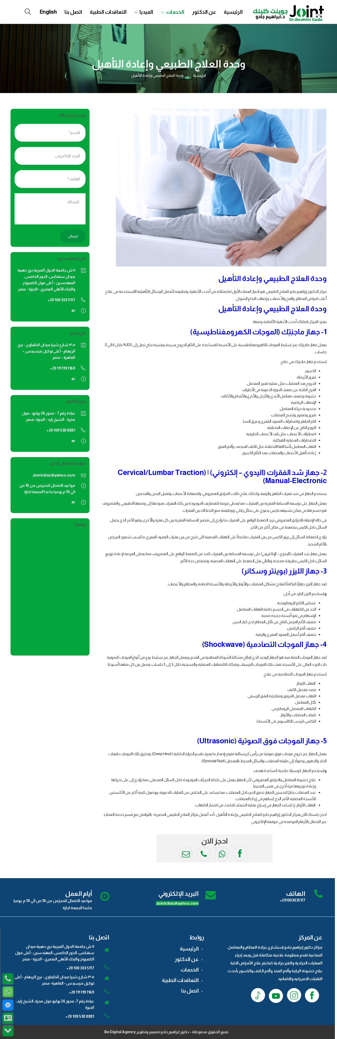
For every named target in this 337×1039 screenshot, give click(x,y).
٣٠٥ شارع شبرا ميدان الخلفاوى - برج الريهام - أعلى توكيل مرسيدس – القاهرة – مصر (46, 351)
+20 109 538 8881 (79, 1016)
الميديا (146, 12)
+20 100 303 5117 (80, 968)
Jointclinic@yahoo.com (53, 475)
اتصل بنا (73, 12)
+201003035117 (292, 900)
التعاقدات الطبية (108, 12)
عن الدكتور (204, 12)
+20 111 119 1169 (81, 992)
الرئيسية (233, 12)
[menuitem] (48, 12)
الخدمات (175, 12)
